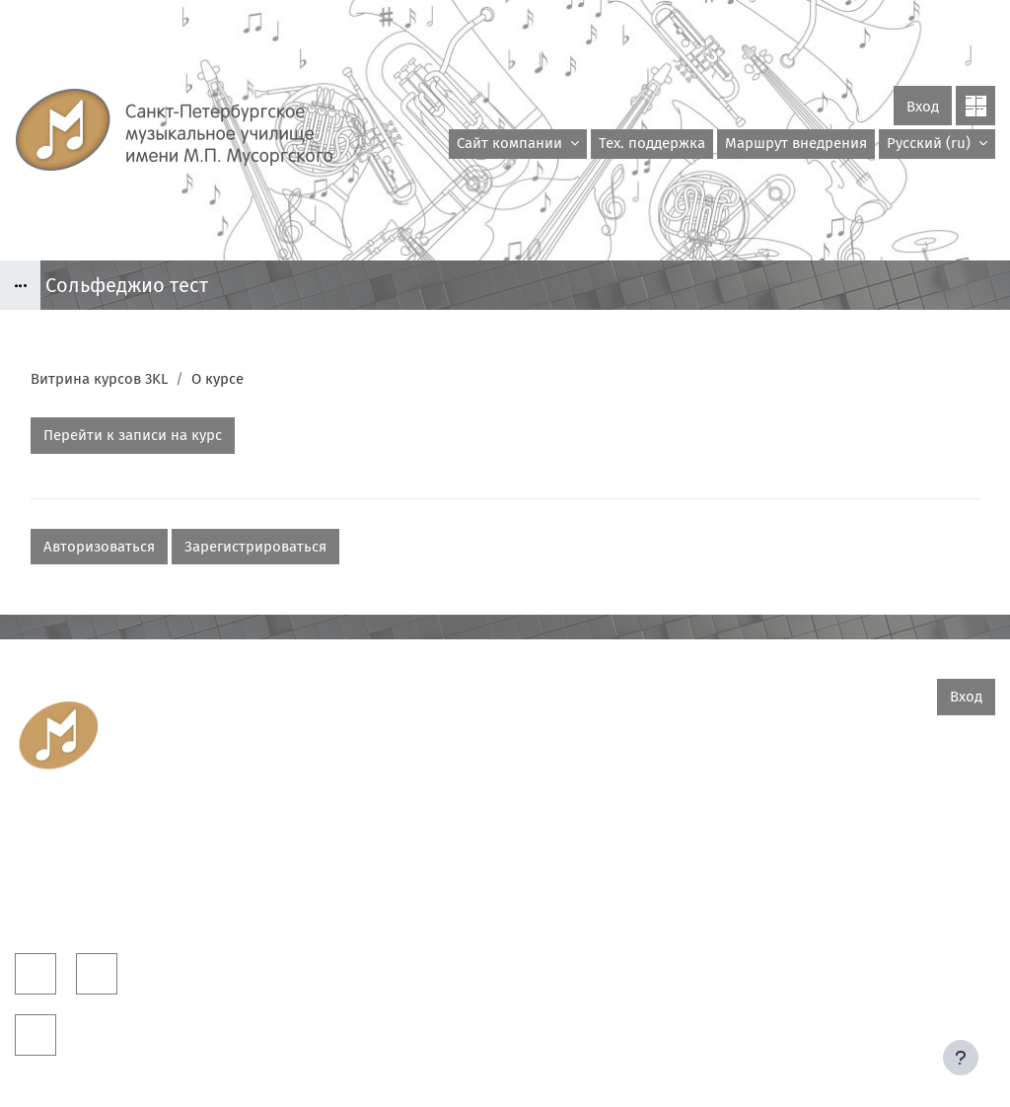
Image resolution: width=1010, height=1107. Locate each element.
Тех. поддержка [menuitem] (652, 143)
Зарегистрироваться (255, 546)
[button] (937, 144)
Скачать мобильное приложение (505, 1066)
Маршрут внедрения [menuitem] (796, 143)
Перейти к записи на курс (132, 435)
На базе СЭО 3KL (957, 1038)
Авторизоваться (99, 546)
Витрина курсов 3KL (99, 379)
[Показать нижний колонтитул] (960, 1057)
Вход (922, 106)
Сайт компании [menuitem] (511, 143)
